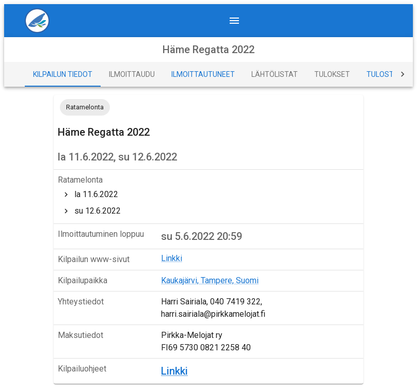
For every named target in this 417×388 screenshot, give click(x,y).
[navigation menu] (234, 20)
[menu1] (41, 20)
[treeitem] (208, 194)
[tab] (63, 74)
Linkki (171, 258)
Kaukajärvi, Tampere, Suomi (210, 280)
